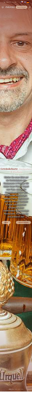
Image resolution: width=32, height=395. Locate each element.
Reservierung (21, 7)
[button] (2, 193)
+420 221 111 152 (11, 2)
